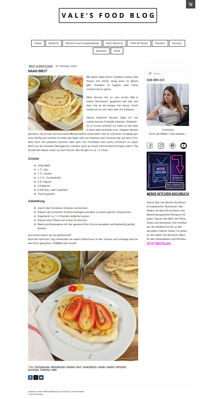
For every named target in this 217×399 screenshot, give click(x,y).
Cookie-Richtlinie (77, 392)
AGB (40, 392)
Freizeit (160, 43)
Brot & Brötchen (41, 66)
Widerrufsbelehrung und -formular (56, 392)
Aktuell (177, 43)
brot (78, 366)
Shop (117, 50)
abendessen (58, 366)
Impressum (32, 392)
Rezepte (53, 43)
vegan (101, 366)
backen (70, 366)
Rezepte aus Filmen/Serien (82, 43)
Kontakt (101, 50)
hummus (45, 369)
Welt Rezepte (114, 43)
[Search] (168, 73)
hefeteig (121, 366)
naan (54, 369)
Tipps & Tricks (139, 43)
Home (38, 43)
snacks (110, 366)
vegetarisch (90, 366)
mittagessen (42, 366)
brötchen (33, 369)
